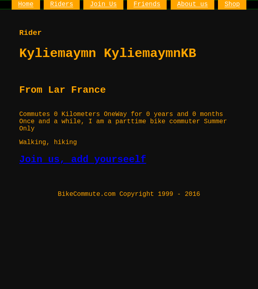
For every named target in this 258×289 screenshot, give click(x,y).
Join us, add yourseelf (82, 159)
